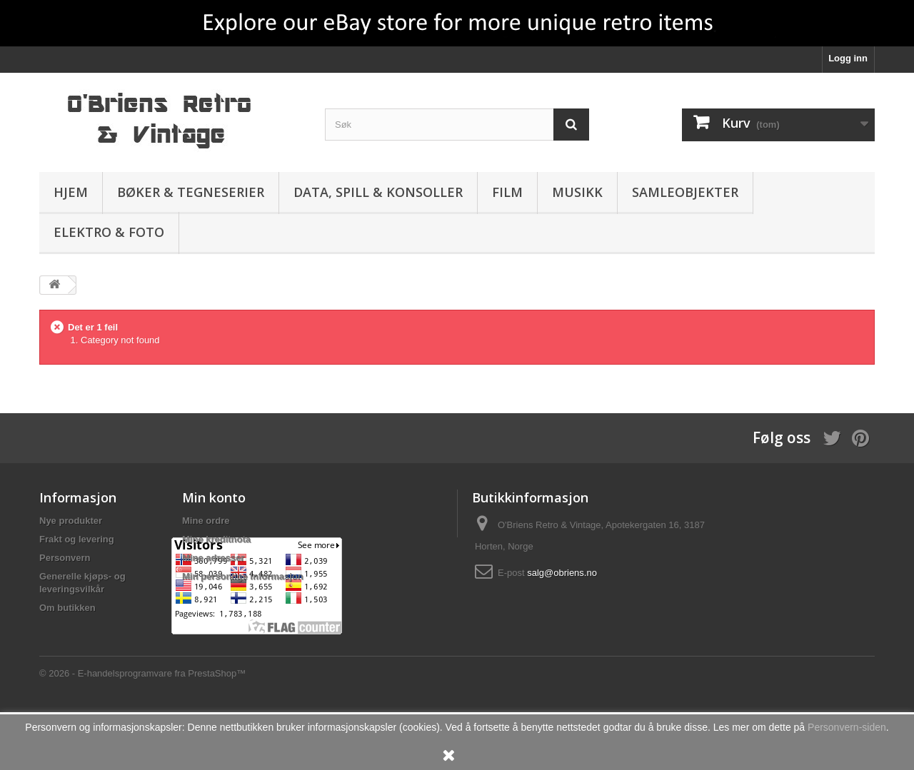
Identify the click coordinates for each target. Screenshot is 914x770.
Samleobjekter (685, 192)
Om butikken (67, 607)
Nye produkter (70, 520)
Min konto (214, 497)
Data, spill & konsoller (378, 192)
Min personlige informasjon (242, 576)
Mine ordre (205, 520)
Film (507, 192)
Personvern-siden (847, 727)
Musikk (577, 192)
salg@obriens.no (562, 572)
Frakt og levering (76, 539)
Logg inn (848, 58)
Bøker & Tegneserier (190, 192)
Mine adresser (213, 557)
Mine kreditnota (216, 539)
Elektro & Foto (109, 231)
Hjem (71, 192)
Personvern (65, 557)
